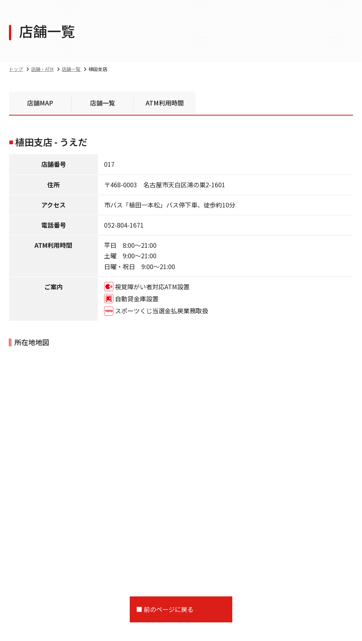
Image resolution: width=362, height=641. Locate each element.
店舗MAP (40, 102)
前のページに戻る (168, 609)
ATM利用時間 (165, 102)
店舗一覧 (102, 102)
